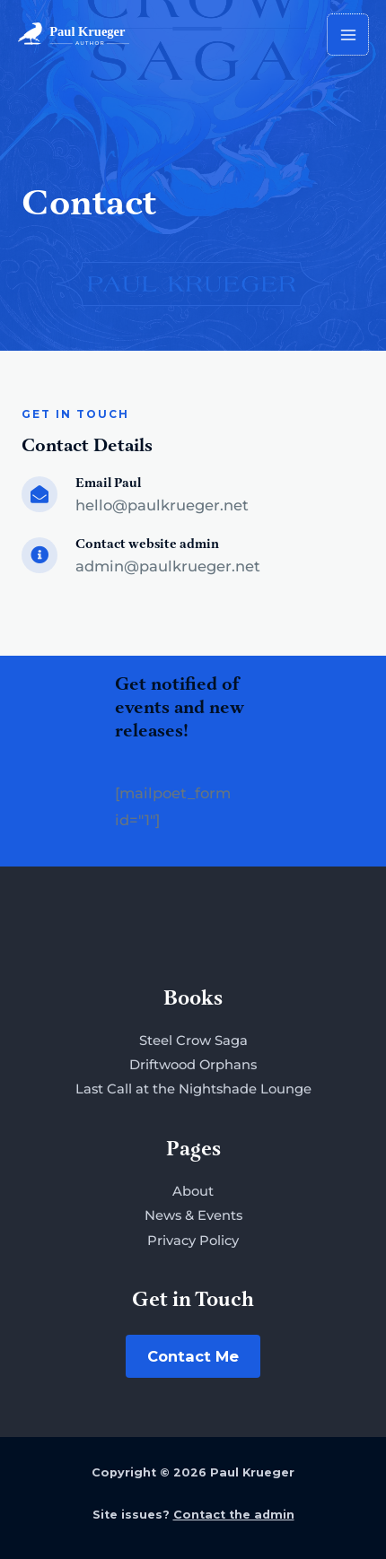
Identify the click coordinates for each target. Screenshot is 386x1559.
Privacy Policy (193, 1240)
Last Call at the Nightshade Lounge (193, 1089)
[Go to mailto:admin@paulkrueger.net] (193, 558)
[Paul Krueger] (73, 34)
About (193, 1191)
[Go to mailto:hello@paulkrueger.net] (193, 497)
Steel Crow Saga (193, 1040)
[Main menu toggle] (348, 34)
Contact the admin (233, 1514)
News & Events (193, 1215)
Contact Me (193, 1356)
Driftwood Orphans (193, 1065)
